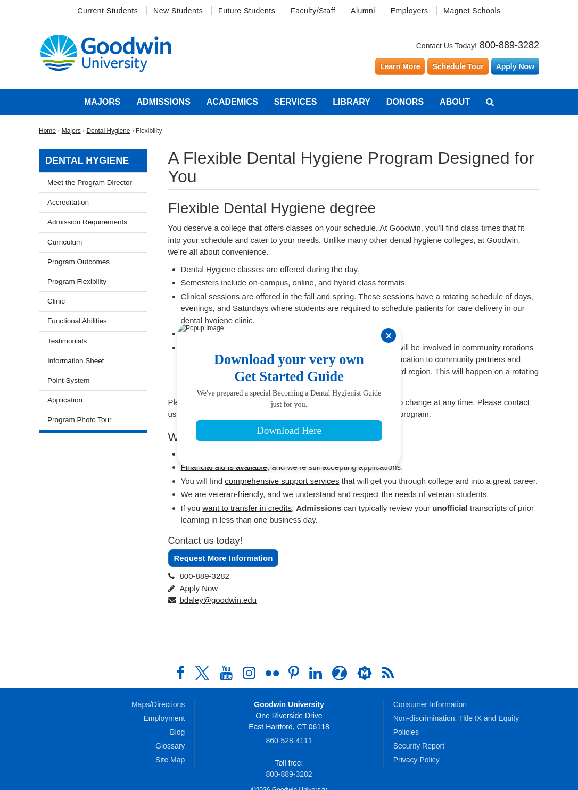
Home (47, 131)
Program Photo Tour (79, 420)
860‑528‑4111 (289, 740)
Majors (102, 101)
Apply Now (515, 66)
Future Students (246, 10)
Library (351, 101)
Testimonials (67, 341)
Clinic (56, 301)
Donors (405, 101)
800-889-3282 (509, 45)
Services (295, 101)
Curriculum (64, 242)
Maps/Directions (158, 704)
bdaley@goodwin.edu (218, 599)
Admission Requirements (87, 222)
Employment (164, 718)
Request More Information (223, 557)
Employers (409, 10)
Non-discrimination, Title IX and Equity (456, 718)
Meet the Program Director (89, 183)
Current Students (107, 10)
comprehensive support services (282, 480)
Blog (177, 732)
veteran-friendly (236, 494)
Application (64, 400)
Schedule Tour (457, 66)
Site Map (170, 759)
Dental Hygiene (108, 131)
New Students (178, 10)
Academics (232, 101)
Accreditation (68, 202)
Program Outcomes (78, 262)
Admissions (163, 101)
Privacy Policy (416, 759)
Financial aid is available (224, 467)
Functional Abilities (77, 321)
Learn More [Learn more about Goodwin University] (400, 66)
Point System (68, 380)
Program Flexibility (76, 281)
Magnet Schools (471, 10)
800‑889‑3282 (289, 774)
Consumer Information (430, 704)
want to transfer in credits (247, 507)
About (455, 101)
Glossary (170, 746)
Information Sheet (75, 361)
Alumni (363, 10)
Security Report (418, 746)
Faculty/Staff (313, 10)
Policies (406, 732)
